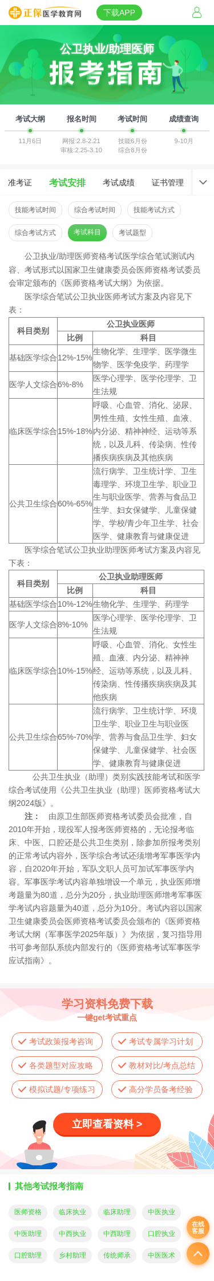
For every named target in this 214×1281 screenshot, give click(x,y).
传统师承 (117, 1255)
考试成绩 (119, 182)
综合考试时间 (94, 210)
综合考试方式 (35, 233)
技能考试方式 (154, 210)
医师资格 (28, 1212)
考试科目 (87, 232)
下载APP (119, 12)
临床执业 (72, 1212)
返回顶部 (198, 1253)
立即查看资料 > (107, 1124)
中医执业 (161, 1212)
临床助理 (117, 1212)
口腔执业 (161, 1234)
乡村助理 (72, 1255)
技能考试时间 (35, 210)
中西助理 (117, 1234)
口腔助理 (28, 1255)
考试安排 (67, 182)
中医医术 (161, 1255)
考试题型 (132, 233)
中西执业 (72, 1234)
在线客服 (198, 1227)
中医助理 (28, 1234)
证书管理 (168, 182)
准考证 (20, 182)
